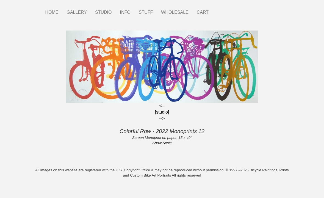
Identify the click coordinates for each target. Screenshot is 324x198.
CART (203, 12)
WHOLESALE (175, 12)
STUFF (146, 12)
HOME (52, 12)
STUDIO (103, 12)
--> (162, 118)
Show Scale (161, 143)
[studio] (162, 112)
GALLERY (77, 12)
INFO (125, 12)
